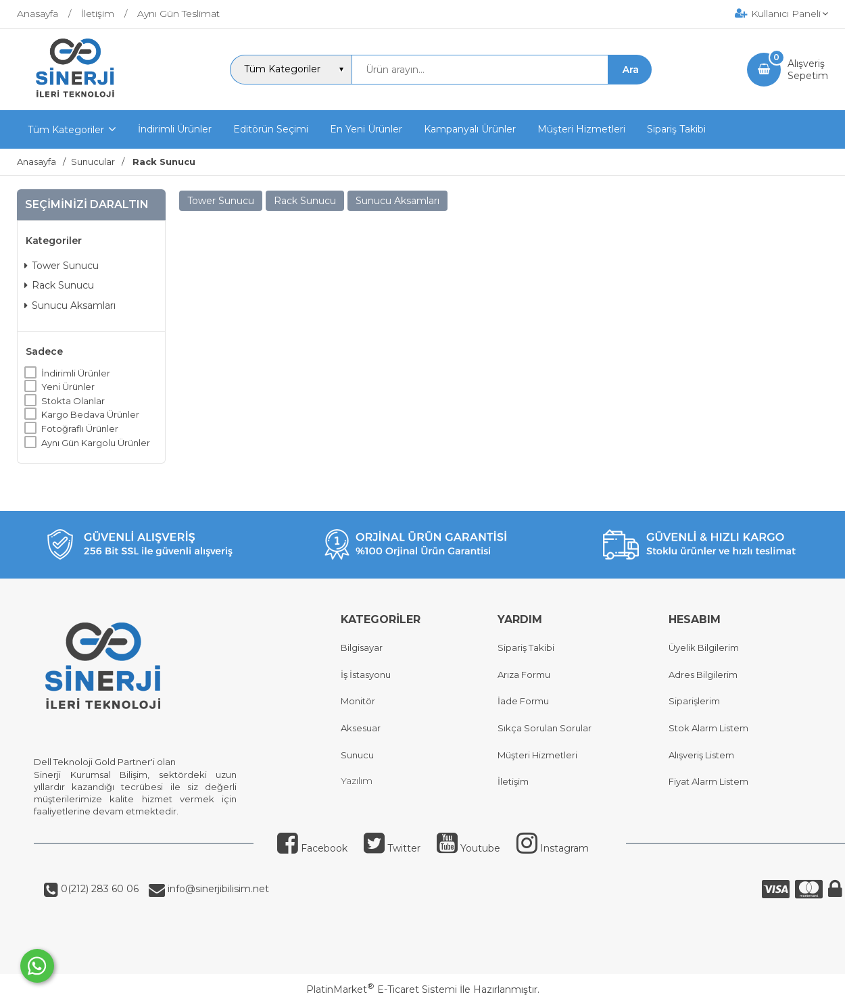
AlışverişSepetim (808, 69)
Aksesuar (361, 728)
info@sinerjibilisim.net (217, 889)
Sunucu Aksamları (70, 305)
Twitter (392, 848)
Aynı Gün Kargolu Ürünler (95, 442)
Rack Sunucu (59, 285)
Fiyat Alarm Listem (708, 781)
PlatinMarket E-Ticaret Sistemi (381, 989)
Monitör (358, 700)
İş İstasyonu (366, 674)
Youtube (468, 848)
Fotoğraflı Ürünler (79, 428)
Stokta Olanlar (73, 400)
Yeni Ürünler (68, 386)
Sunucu (357, 755)
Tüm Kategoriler (66, 130)
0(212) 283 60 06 (98, 889)
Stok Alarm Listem (708, 728)
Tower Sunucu (61, 266)
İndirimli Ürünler (75, 373)
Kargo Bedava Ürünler (90, 414)
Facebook (312, 848)
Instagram (552, 848)
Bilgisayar (362, 647)
